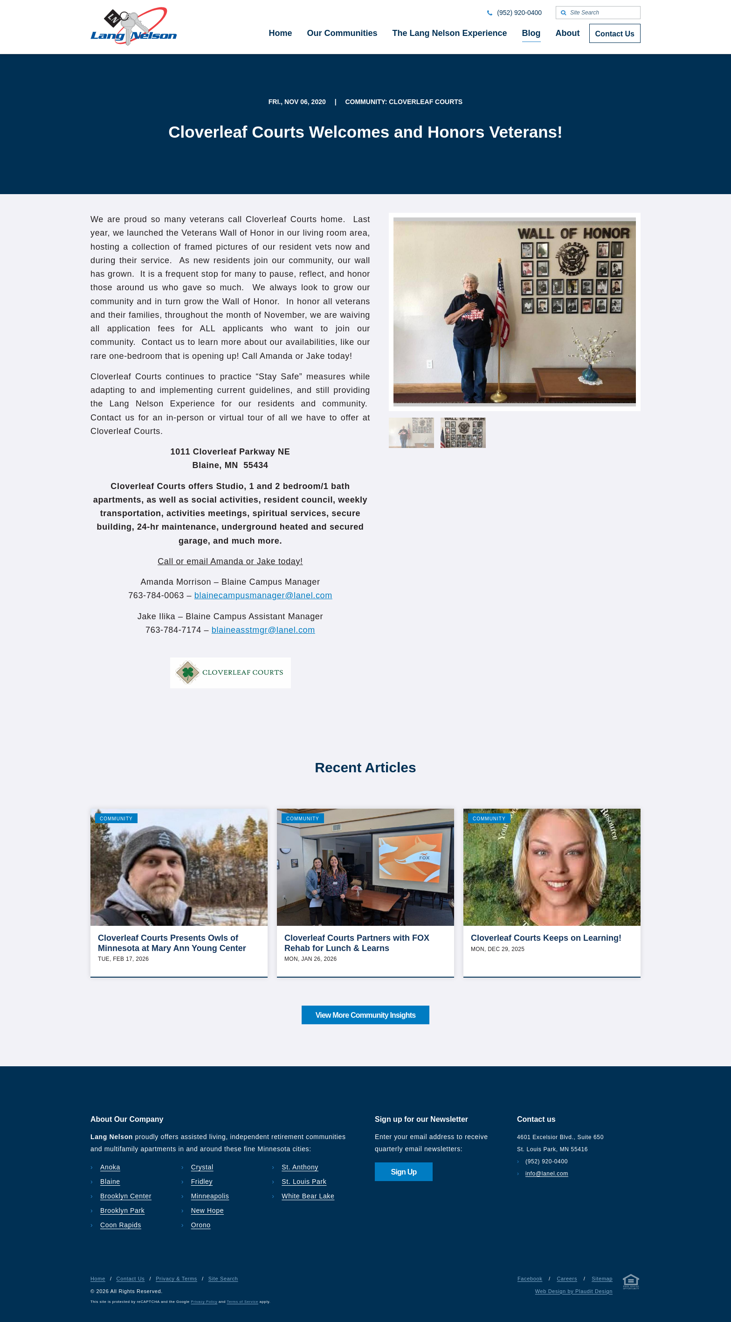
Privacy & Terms (176, 1278)
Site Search (223, 1278)
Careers (567, 1278)
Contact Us (131, 1278)
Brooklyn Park (122, 1210)
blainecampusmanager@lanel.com (263, 595)
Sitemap (602, 1278)
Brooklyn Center (126, 1196)
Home (97, 1278)
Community (116, 818)
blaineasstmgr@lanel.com (263, 630)
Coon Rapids (120, 1225)
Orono (201, 1225)
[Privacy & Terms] (631, 1283)
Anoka (110, 1167)
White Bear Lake (308, 1196)
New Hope (207, 1210)
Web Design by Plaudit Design (574, 1291)
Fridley (202, 1181)
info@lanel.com (546, 1173)
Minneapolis (210, 1196)
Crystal (202, 1167)
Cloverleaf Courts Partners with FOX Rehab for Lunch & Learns (356, 943)
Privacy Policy (204, 1302)
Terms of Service (242, 1302)
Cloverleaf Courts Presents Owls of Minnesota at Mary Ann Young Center (172, 943)
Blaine (110, 1181)
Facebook (529, 1278)
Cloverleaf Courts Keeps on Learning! (546, 938)
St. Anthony (300, 1167)
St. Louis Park (304, 1181)
